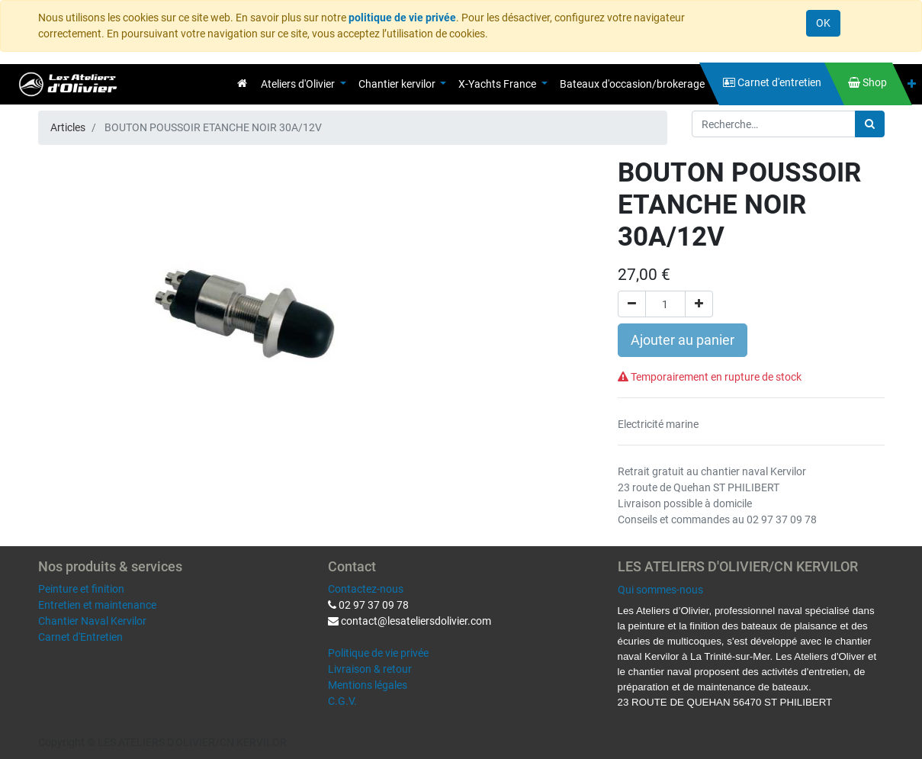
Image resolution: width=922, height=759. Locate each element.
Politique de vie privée (378, 653)
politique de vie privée (402, 17)
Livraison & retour (370, 669)
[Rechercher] (870, 124)
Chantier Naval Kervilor (92, 621)
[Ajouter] (699, 304)
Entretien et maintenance (97, 605)
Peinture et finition (81, 589)
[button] (911, 84)
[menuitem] (242, 83)
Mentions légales (367, 685)
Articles (67, 127)
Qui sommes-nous (660, 590)
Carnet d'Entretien (80, 637)
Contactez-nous (365, 589)
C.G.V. (342, 701)
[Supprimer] (632, 304)
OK (823, 23)
